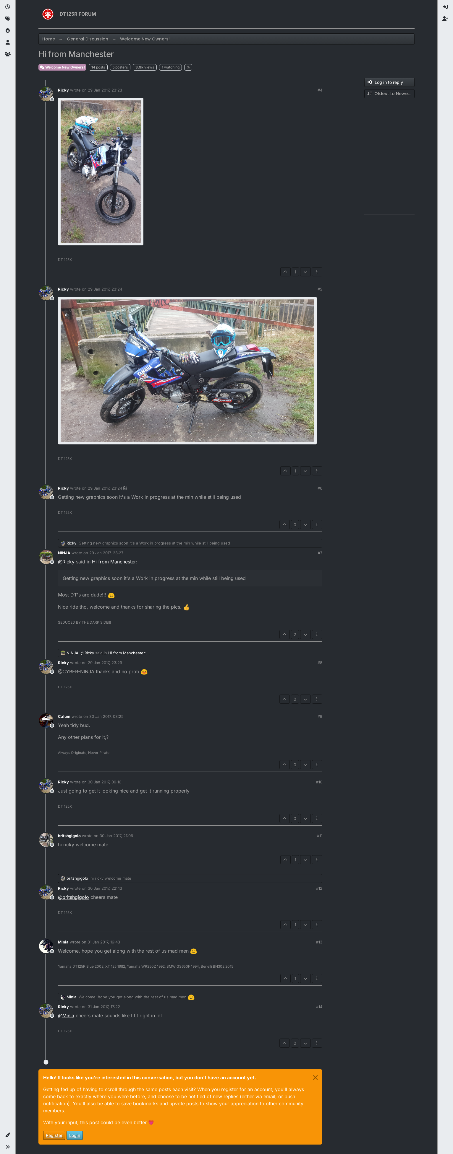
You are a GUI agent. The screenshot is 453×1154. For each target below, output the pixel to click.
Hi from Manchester (114, 562)
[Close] (315, 1077)
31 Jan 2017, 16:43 (104, 942)
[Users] (7, 42)
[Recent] (7, 7)
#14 (319, 1006)
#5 (320, 289)
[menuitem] (445, 7)
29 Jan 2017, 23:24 (105, 289)
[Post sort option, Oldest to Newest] (389, 93)
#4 (320, 90)
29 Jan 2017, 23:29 (105, 662)
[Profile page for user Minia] (46, 946)
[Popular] (7, 30)
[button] (7, 1135)
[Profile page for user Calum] (46, 720)
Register (54, 1135)
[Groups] (7, 54)
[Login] (445, 7)
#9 (320, 716)
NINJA (64, 552)
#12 (319, 888)
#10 (319, 782)
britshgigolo (69, 835)
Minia (63, 942)
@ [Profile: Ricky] (66, 562)
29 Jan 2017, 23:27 (106, 552)
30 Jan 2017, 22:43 (105, 888)
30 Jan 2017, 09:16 (104, 782)
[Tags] (7, 19)
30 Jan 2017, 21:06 (116, 835)
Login (74, 1135)
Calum (64, 716)
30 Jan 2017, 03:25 (106, 716)
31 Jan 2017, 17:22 (104, 1006)
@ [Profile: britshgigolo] (73, 897)
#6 (320, 488)
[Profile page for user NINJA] (46, 557)
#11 (319, 835)
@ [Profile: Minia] (66, 1015)
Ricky (63, 90)
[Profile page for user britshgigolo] (46, 840)
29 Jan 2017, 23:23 (105, 90)
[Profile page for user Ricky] (46, 94)
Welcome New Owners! (62, 67)
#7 (320, 552)
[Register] (445, 19)
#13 (319, 942)
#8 (320, 662)
